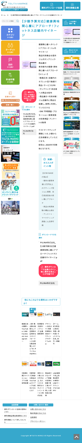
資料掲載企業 (72, 7)
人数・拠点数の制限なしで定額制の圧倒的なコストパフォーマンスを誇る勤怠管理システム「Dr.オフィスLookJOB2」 (33, 339)
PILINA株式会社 (47, 283)
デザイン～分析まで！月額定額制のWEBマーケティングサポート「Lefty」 (48, 334)
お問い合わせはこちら (38, 409)
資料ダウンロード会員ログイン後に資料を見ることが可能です (29, 96)
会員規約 (33, 417)
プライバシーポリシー (38, 421)
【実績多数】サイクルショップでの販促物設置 (25, 378)
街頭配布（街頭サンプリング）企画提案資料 (40, 329)
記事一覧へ (10, 105)
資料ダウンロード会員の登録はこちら (15, 410)
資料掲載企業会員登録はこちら (15, 416)
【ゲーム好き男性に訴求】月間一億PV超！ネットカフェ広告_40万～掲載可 (56, 334)
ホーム (3, 15)
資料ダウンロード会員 (51, 7)
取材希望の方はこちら (38, 413)
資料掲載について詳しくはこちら (15, 421)
